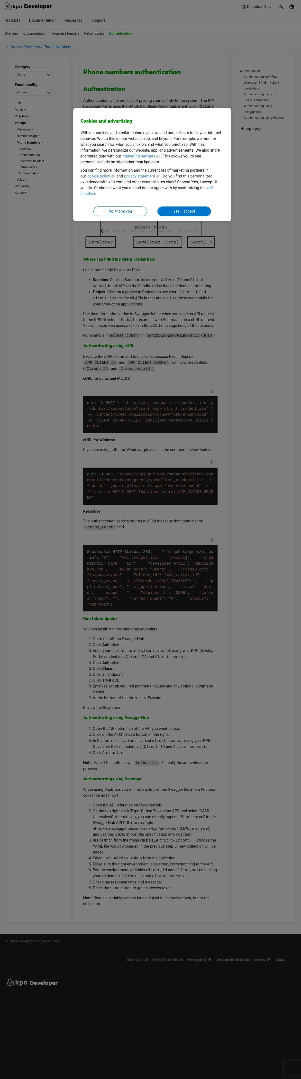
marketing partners (138, 156)
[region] (152, 164)
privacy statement (139, 176)
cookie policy (98, 176)
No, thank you (120, 211)
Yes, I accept (184, 211)
